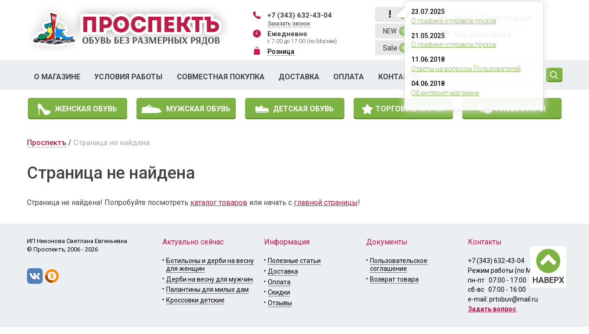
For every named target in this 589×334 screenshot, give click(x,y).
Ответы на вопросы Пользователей (466, 68)
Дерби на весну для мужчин (209, 279)
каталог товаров (218, 202)
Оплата (348, 76)
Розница (280, 51)
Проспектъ (46, 142)
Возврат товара (394, 279)
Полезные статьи (294, 260)
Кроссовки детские (195, 300)
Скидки (279, 292)
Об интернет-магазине (445, 92)
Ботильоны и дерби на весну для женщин (210, 264)
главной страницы (326, 202)
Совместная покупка (221, 76)
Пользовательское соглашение (398, 264)
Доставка (298, 76)
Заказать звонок (288, 23)
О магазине (57, 76)
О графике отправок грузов (453, 21)
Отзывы (280, 303)
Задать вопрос (492, 309)
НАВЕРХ (548, 280)
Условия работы (128, 76)
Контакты (399, 76)
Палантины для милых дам (207, 289)
